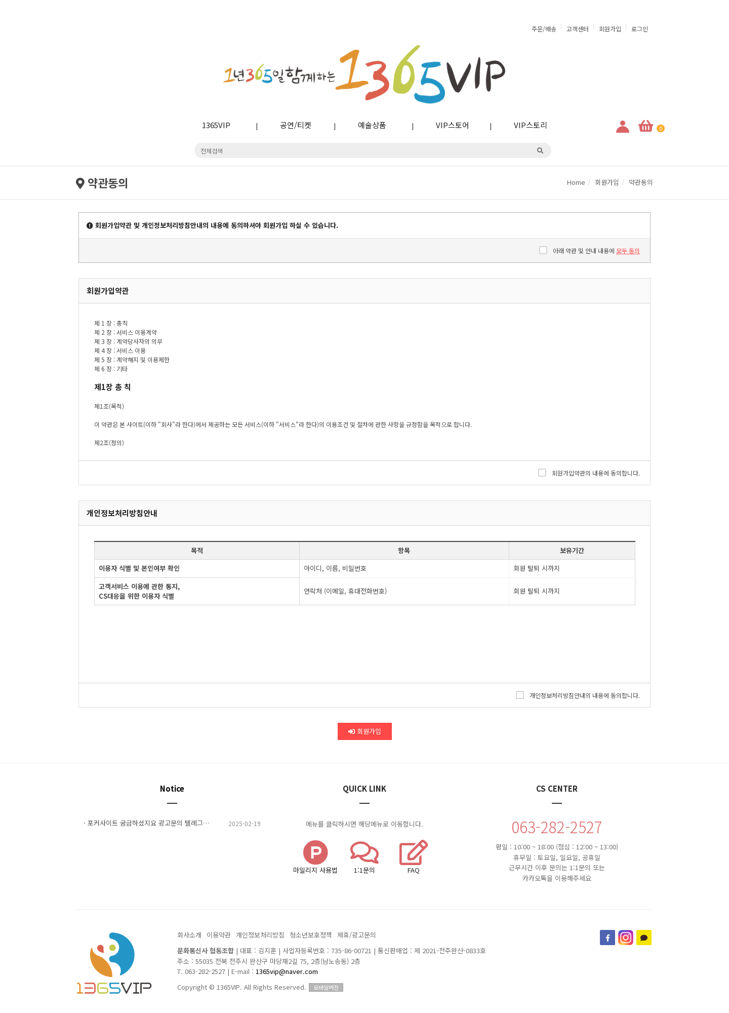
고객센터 (577, 28)
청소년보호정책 (311, 935)
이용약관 (219, 935)
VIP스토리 (522, 125)
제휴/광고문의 (356, 935)
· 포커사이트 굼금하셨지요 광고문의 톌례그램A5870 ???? (172, 823)
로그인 (639, 28)
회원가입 (610, 28)
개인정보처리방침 (260, 935)
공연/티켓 (287, 125)
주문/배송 (544, 28)
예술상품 (364, 125)
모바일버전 (326, 987)
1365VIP (208, 125)
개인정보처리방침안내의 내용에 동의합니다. (578, 694)
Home (576, 182)
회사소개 (189, 935)
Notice (172, 788)
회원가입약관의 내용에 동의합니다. (589, 472)
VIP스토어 (444, 125)
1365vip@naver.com (287, 971)
